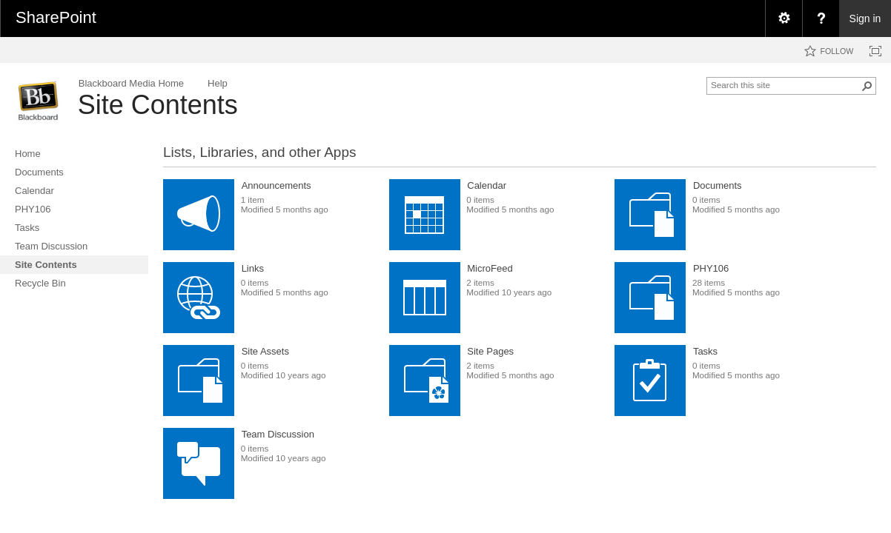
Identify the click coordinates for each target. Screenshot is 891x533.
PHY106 (711, 268)
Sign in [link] (865, 18)
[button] (867, 86)
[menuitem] (783, 18)
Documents (717, 185)
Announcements (276, 185)
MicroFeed (489, 268)
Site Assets (265, 351)
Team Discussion (278, 434)
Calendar (486, 185)
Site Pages (490, 351)
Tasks (705, 351)
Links (253, 268)
